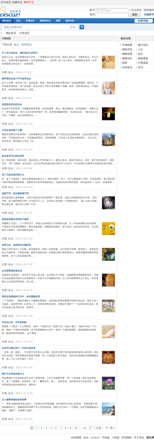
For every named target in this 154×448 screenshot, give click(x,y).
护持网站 (127, 437)
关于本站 (139, 437)
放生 (140, 53)
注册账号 (149, 14)
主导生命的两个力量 (12, 130)
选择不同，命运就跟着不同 (15, 193)
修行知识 (143, 45)
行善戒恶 (143, 62)
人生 (140, 49)
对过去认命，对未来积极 (14, 322)
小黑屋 (115, 437)
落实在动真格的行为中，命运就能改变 (21, 296)
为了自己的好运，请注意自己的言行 (20, 53)
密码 (92, 14)
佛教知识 (127, 58)
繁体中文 (29, 2)
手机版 (106, 437)
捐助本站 (69, 21)
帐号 (92, 10)
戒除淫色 (127, 49)
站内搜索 (76, 437)
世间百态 (26, 44)
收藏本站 (17, 2)
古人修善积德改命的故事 (14, 399)
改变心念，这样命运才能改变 (16, 245)
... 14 (83, 428)
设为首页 (6, 2)
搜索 (58, 21)
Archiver (95, 437)
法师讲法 (127, 67)
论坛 (18, 21)
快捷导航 (143, 20)
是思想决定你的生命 (12, 104)
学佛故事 (127, 45)
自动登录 (135, 10)
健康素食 (143, 58)
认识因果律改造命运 (12, 271)
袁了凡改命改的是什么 (13, 175)
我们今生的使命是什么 (13, 374)
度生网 (1, 33)
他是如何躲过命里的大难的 (15, 219)
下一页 (109, 428)
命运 (16, 44)
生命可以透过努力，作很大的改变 (18, 348)
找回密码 (149, 10)
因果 (124, 62)
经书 (140, 67)
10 (76, 428)
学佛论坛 (30, 21)
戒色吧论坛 (45, 21)
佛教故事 (127, 53)
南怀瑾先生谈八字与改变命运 (16, 78)
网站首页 (11, 33)
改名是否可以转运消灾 (13, 156)
